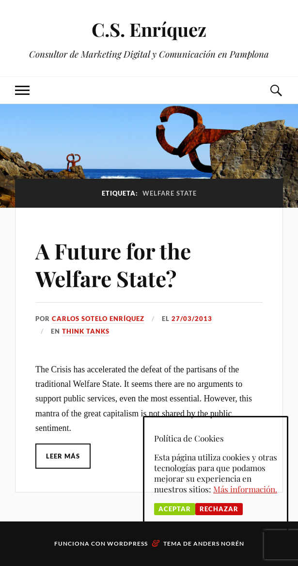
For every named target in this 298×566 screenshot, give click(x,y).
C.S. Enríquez (149, 29)
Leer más (63, 456)
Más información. (245, 489)
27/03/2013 (192, 318)
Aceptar (174, 509)
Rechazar (219, 509)
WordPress (127, 543)
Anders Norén (218, 543)
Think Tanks (86, 331)
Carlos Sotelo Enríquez (98, 318)
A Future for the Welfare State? (113, 264)
